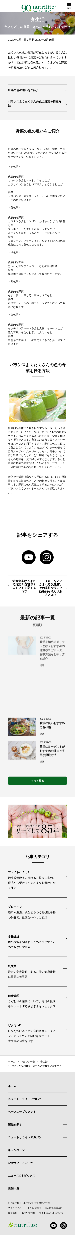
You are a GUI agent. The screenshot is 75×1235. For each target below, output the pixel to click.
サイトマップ (14, 1208)
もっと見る (37, 782)
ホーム (11, 1061)
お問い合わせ (28, 1213)
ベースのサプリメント (22, 1111)
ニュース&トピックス (21, 1175)
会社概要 (12, 1213)
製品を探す (37, 1124)
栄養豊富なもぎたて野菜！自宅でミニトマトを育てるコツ (24, 586)
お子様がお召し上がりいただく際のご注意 (29, 1203)
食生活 (44, 1061)
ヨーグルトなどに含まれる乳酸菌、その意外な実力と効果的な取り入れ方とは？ (51, 588)
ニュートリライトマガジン (25, 1137)
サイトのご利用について (51, 1213)
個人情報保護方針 (53, 1208)
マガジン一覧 (28, 1061)
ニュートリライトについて (25, 1099)
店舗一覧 (13, 1188)
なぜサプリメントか (20, 1162)
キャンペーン (37, 1150)
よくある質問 (34, 1208)
